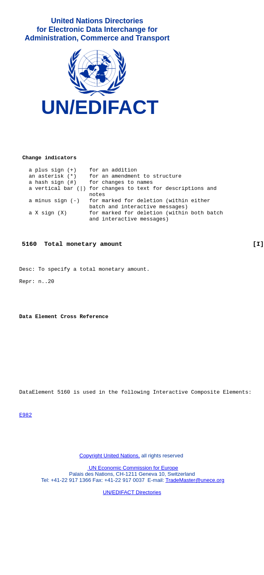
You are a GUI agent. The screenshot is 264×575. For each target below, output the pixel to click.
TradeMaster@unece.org (194, 532)
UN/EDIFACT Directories (132, 545)
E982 (25, 463)
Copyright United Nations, (110, 508)
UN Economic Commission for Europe (132, 520)
